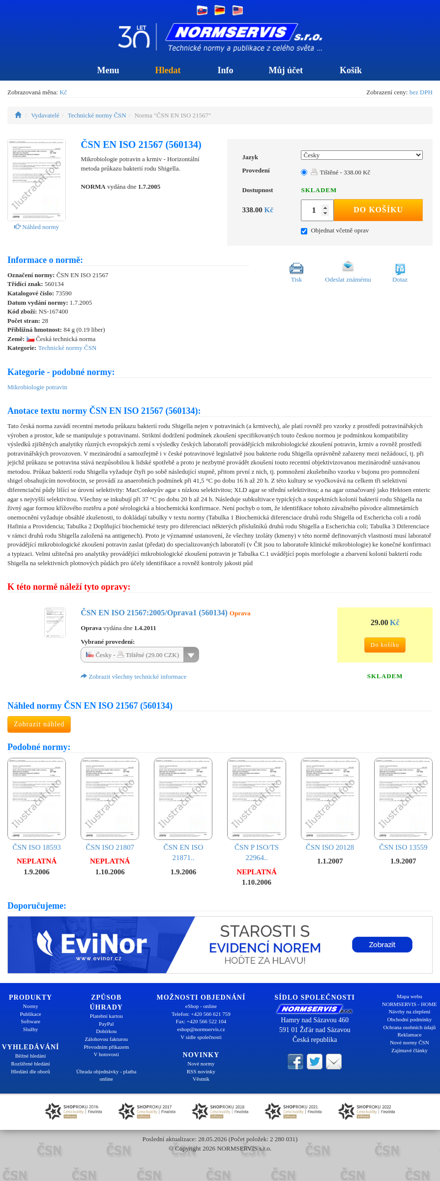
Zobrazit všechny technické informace (133, 676)
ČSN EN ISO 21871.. (183, 810)
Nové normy (200, 1063)
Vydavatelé (45, 115)
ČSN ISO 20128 (330, 804)
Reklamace (409, 1034)
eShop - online (201, 1006)
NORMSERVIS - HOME (409, 1004)
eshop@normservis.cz (201, 1029)
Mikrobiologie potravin (37, 387)
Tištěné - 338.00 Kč (340, 172)
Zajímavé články (409, 1050)
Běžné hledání (30, 1056)
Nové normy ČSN (409, 1042)
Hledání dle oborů (30, 1071)
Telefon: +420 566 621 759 (201, 1014)
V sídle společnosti (201, 1037)
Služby (30, 1029)
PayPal (106, 1024)
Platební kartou (106, 1016)
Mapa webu (409, 996)
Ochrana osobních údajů (409, 1027)
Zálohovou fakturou (106, 1039)
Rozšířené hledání (30, 1063)
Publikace (30, 1014)
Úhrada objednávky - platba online (106, 1075)
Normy (30, 1006)
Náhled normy (36, 226)
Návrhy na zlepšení (409, 1011)
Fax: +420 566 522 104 (201, 1021)
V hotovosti (106, 1054)
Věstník (201, 1079)
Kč (63, 92)
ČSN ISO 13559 (403, 804)
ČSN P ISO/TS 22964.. (256, 810)
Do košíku (378, 209)
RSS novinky (201, 1071)
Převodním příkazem (106, 1047)
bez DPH (421, 92)
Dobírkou (106, 1031)
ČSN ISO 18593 (36, 804)
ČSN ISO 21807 (110, 804)
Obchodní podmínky (409, 1019)
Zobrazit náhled (39, 724)
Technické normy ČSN (97, 115)
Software (30, 1021)
